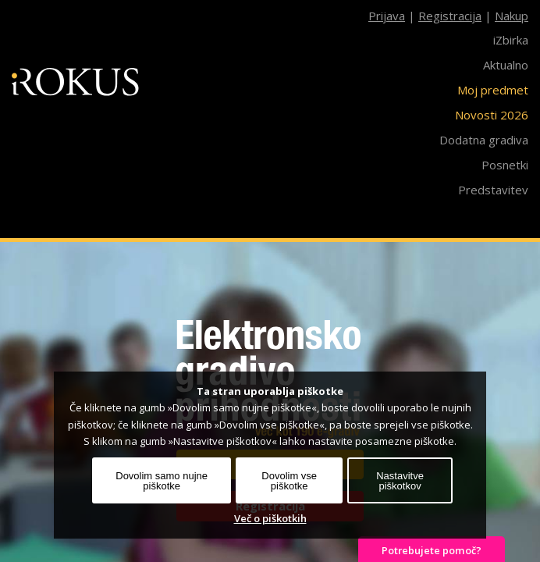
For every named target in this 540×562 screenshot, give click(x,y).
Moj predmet (492, 90)
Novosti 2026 (491, 115)
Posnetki (504, 165)
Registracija (449, 15)
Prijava (386, 15)
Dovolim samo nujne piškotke (161, 481)
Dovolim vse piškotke (289, 481)
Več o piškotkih (270, 518)
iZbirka (510, 40)
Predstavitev (493, 189)
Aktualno (505, 65)
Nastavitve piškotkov (400, 481)
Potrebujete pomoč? (431, 550)
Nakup (511, 15)
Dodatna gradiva (483, 140)
